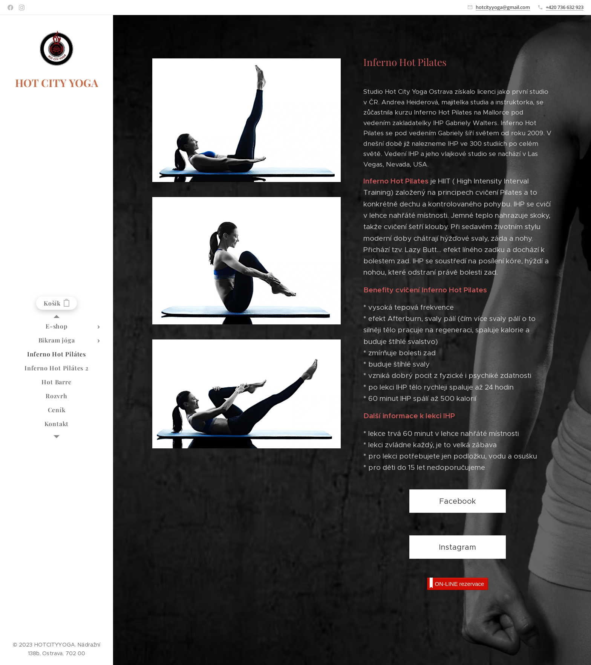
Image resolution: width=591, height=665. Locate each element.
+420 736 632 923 (564, 7)
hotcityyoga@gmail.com (503, 7)
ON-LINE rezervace (456, 583)
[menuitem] (56, 326)
